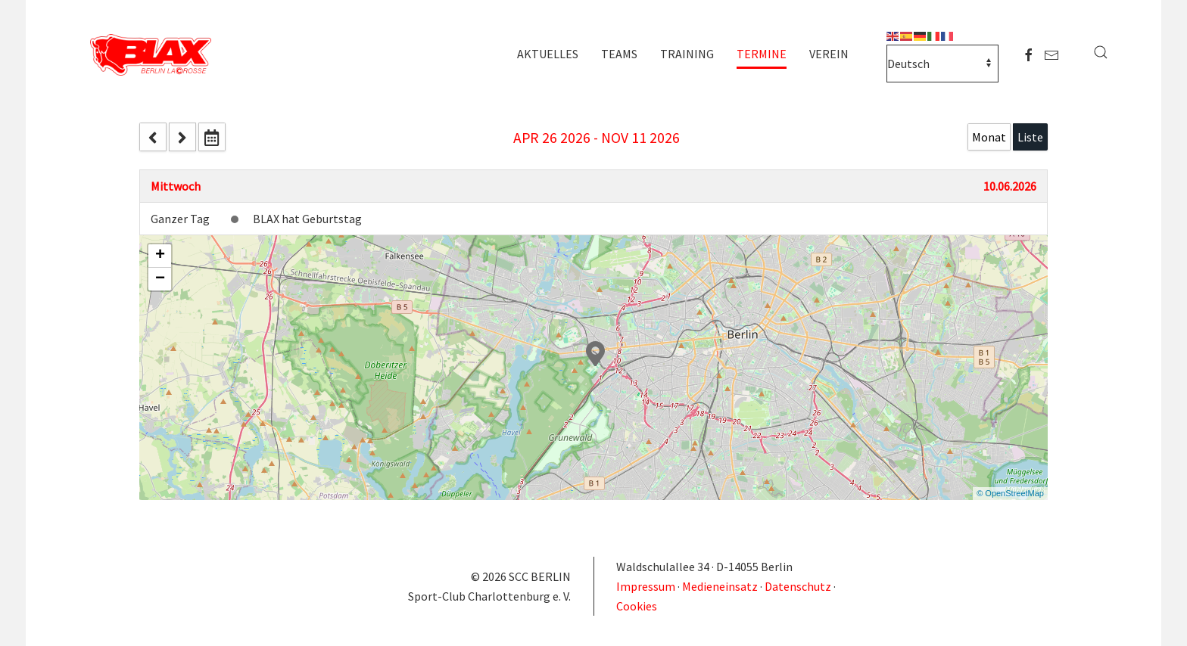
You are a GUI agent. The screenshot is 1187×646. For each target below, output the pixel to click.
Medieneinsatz (720, 586)
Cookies (636, 605)
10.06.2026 (1009, 186)
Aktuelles (547, 53)
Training (687, 53)
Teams (619, 53)
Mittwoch (176, 186)
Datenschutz (798, 586)
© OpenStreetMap (1010, 493)
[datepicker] (212, 137)
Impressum (647, 586)
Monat (989, 136)
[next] (182, 137)
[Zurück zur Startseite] (154, 56)
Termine (762, 53)
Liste (1030, 136)
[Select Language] (942, 63)
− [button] (160, 279)
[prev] (153, 137)
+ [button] (160, 255)
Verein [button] (829, 53)
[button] (1100, 52)
